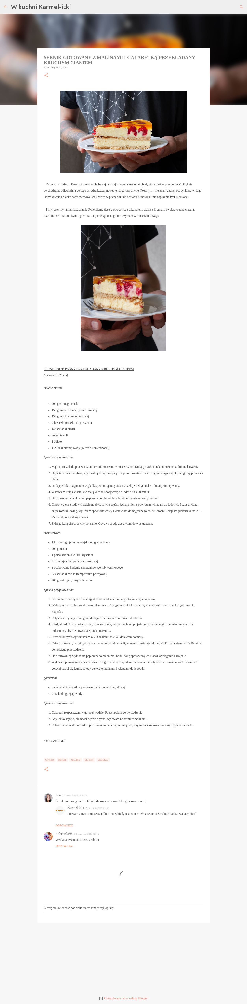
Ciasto (49, 759)
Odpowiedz (64, 825)
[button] (46, 75)
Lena (59, 795)
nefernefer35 (64, 833)
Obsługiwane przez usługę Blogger (123, 998)
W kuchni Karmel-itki (41, 6)
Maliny (75, 759)
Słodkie (103, 759)
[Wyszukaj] (241, 7)
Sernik (89, 759)
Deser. (62, 759)
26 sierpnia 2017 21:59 (97, 807)
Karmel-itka (75, 807)
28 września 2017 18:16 (86, 833)
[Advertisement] (123, 956)
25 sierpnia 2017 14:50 (76, 795)
